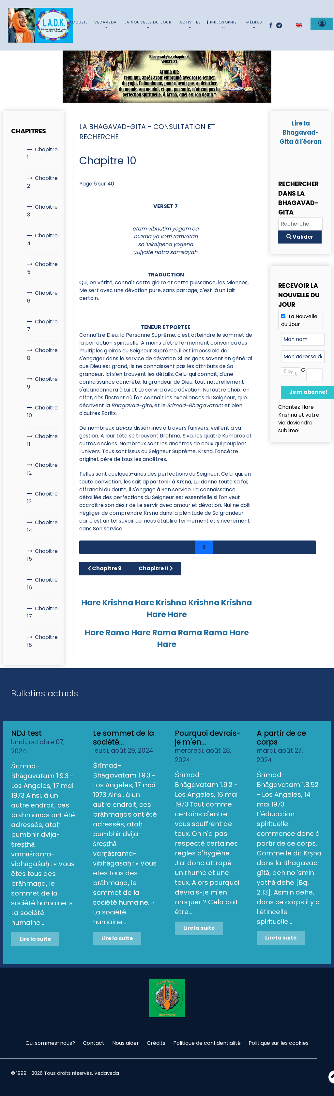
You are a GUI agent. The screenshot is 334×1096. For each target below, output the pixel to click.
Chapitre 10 (42, 411)
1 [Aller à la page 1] (121, 547)
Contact (93, 1043)
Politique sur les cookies (279, 1043)
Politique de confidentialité (207, 1043)
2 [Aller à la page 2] (137, 547)
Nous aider (125, 1043)
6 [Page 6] (204, 547)
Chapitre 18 (42, 641)
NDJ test (26, 733)
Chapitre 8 (42, 354)
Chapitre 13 (42, 497)
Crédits (156, 1043)
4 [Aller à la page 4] (170, 547)
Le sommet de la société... (123, 737)
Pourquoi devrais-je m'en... (208, 737)
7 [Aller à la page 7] (220, 547)
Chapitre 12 (42, 469)
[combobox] (300, 223)
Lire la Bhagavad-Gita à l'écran (301, 132)
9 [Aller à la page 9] (254, 547)
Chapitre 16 (42, 583)
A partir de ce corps (281, 737)
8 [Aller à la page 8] (237, 547)
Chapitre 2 (42, 182)
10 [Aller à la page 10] (272, 547)
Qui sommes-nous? (50, 1043)
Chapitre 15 (42, 555)
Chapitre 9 (42, 383)
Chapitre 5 (42, 268)
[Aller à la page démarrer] (88, 547)
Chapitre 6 (42, 296)
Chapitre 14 (42, 526)
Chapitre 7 (42, 325)
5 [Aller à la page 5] (187, 547)
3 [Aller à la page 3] (153, 547)
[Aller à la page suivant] (290, 547)
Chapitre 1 (42, 153)
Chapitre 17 (42, 612)
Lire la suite (35, 939)
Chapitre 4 (42, 239)
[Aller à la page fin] (307, 547)
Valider (299, 237)
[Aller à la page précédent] (105, 547)
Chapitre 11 (42, 440)
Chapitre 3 (42, 210)
